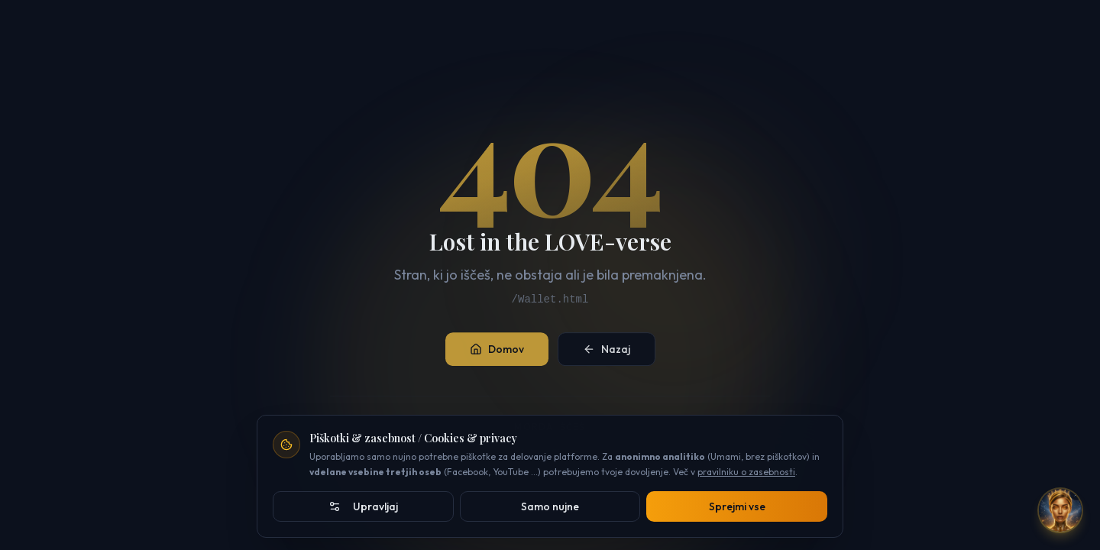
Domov (497, 354)
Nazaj (606, 354)
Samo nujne (550, 506)
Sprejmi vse (737, 506)
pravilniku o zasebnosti (746, 471)
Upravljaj (363, 506)
